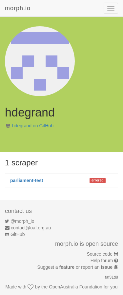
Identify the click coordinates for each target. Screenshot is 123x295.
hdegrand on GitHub (32, 125)
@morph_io (22, 221)
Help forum (102, 260)
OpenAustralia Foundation (75, 286)
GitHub (17, 234)
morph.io (18, 8)
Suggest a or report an (75, 267)
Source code (100, 254)
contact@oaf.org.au (31, 227)
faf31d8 (111, 277)
